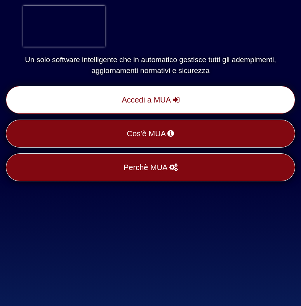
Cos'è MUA (150, 133)
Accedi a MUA (150, 100)
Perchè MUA (150, 167)
